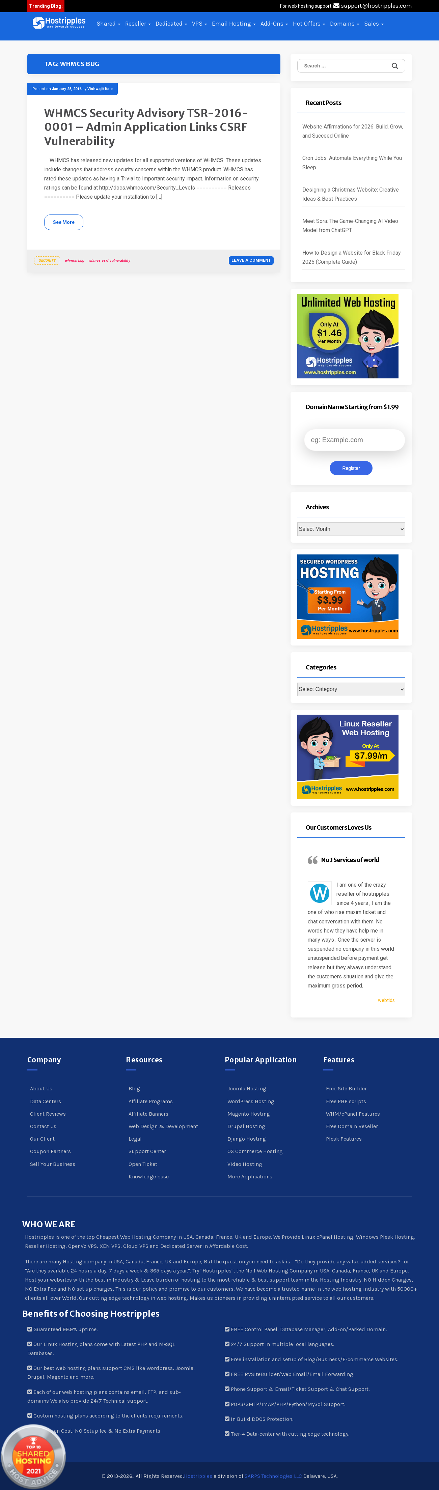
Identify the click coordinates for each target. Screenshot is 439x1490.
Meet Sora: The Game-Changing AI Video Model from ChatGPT (350, 225)
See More (64, 222)
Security (47, 260)
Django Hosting (246, 1139)
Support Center (147, 1151)
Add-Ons (274, 23)
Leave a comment (251, 260)
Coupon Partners (50, 1151)
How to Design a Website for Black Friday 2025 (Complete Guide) (351, 257)
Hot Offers (309, 23)
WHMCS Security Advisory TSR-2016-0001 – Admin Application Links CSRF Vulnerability (146, 127)
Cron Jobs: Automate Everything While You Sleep (352, 162)
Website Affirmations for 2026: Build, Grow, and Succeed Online (352, 131)
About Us (41, 1088)
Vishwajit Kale (100, 89)
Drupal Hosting (246, 1126)
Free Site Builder (346, 1088)
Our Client (42, 1139)
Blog (134, 1088)
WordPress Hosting (250, 1101)
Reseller (138, 23)
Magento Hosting (248, 1114)
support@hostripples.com (372, 5)
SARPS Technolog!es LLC (273, 1476)
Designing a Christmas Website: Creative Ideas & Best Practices (350, 194)
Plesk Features (344, 1139)
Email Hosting (234, 23)
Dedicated (171, 23)
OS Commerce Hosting (255, 1151)
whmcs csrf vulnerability (109, 260)
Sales (374, 23)
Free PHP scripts (346, 1101)
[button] (59, 23)
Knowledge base (149, 1176)
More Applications (249, 1176)
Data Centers (45, 1101)
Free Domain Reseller (352, 1126)
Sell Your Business (52, 1164)
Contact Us (43, 1126)
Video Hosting (244, 1164)
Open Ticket (143, 1164)
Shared (108, 23)
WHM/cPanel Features (353, 1114)
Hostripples (198, 1476)
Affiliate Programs (151, 1101)
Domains (344, 23)
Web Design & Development (163, 1126)
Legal (135, 1139)
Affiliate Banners (148, 1114)
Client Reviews (48, 1114)
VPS (199, 23)
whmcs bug (74, 260)
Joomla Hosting (246, 1088)
